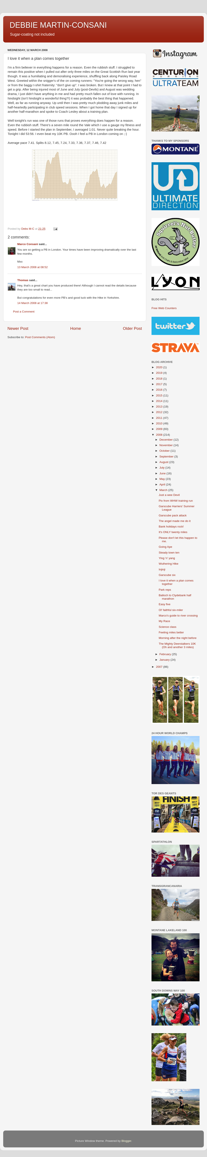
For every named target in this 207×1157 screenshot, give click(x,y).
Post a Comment (24, 311)
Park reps (165, 589)
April (162, 484)
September (166, 456)
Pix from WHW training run (176, 500)
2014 (159, 401)
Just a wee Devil (169, 495)
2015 (159, 395)
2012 (159, 412)
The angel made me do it (175, 521)
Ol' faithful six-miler (171, 610)
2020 (159, 367)
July (162, 467)
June (162, 473)
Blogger (126, 1140)
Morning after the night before (178, 638)
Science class (167, 626)
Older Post (132, 328)
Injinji (162, 569)
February (165, 654)
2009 (159, 429)
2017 (159, 384)
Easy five (165, 604)
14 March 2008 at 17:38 (32, 303)
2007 (159, 666)
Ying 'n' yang (167, 558)
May (162, 479)
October (165, 450)
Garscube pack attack (173, 515)
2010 (159, 423)
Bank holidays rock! (171, 526)
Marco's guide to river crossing (178, 615)
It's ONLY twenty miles (173, 532)
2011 (159, 417)
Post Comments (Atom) (40, 337)
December (166, 439)
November (166, 445)
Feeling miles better (171, 632)
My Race (164, 621)
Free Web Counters (164, 308)
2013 (159, 406)
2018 (159, 378)
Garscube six (167, 575)
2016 (159, 389)
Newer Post (17, 328)
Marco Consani (27, 244)
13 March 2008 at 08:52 (32, 267)
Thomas (22, 280)
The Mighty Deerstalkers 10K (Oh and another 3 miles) (177, 645)
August (164, 462)
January (165, 659)
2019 (159, 372)
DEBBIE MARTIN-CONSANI (58, 25)
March (163, 490)
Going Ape (165, 546)
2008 (159, 434)
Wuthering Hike (168, 563)
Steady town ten (169, 552)
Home (75, 328)
